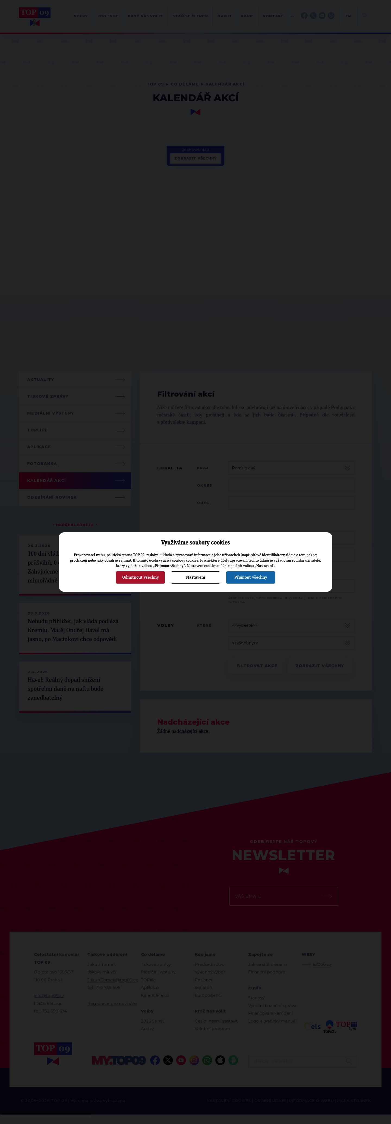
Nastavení (195, 577)
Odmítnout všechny (140, 577)
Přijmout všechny (250, 577)
